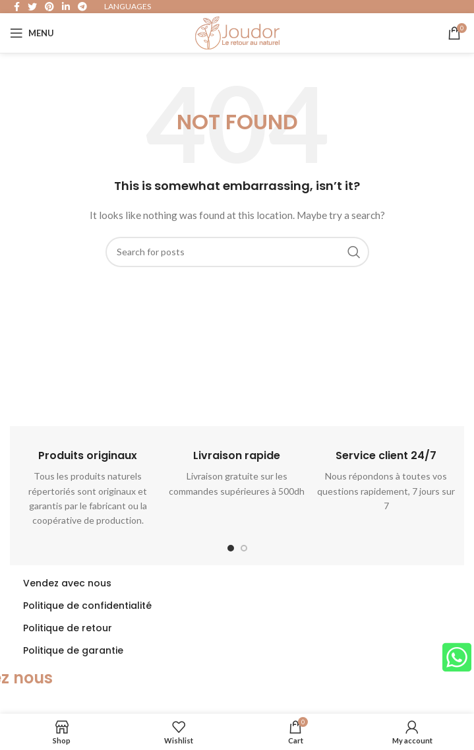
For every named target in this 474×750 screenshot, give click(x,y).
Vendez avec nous (67, 583)
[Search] (237, 252)
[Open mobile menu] (32, 33)
